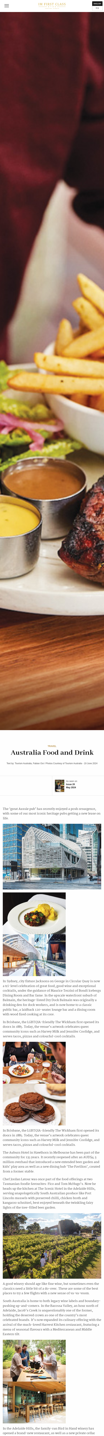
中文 (97, 8)
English (97, 4)
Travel (52, 746)
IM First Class (52, 6)
